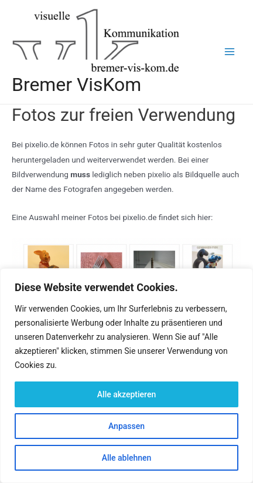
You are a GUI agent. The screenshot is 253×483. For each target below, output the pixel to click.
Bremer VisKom (76, 84)
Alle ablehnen (127, 457)
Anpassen (126, 426)
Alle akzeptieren (126, 394)
